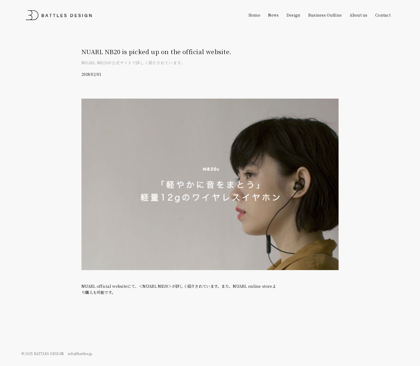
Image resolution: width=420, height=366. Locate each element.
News (273, 15)
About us (358, 15)
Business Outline (325, 15)
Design (294, 15)
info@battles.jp (80, 353)
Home (254, 15)
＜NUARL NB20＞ (155, 286)
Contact (383, 15)
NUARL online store (252, 286)
